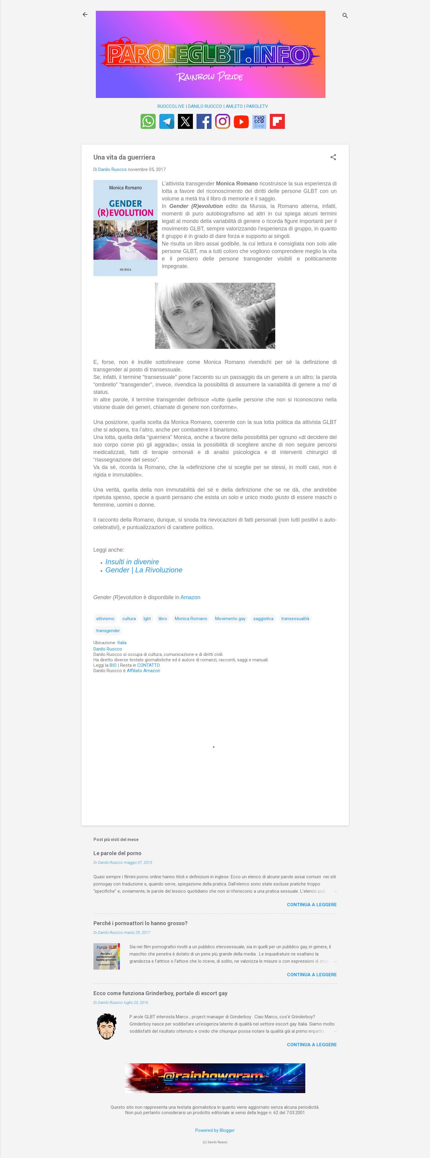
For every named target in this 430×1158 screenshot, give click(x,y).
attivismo (105, 618)
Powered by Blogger (215, 1130)
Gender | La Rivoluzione (144, 570)
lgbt (147, 618)
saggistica (263, 618)
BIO (113, 665)
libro (163, 618)
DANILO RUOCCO (205, 106)
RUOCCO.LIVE (171, 106)
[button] (333, 158)
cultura (129, 618)
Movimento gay (230, 618)
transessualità (295, 618)
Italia (122, 642)
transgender (108, 630)
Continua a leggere (312, 904)
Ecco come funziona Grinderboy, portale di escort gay (160, 993)
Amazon (190, 597)
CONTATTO (148, 665)
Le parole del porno (117, 853)
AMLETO (234, 106)
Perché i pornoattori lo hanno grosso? (140, 923)
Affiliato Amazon (143, 670)
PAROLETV (257, 106)
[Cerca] (345, 16)
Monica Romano (191, 618)
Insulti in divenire (132, 562)
